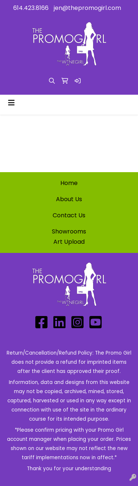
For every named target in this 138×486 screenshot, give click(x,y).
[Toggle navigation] (11, 103)
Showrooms (69, 231)
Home (69, 183)
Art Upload (69, 241)
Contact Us (69, 215)
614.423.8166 (31, 8)
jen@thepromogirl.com (87, 8)
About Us (69, 199)
